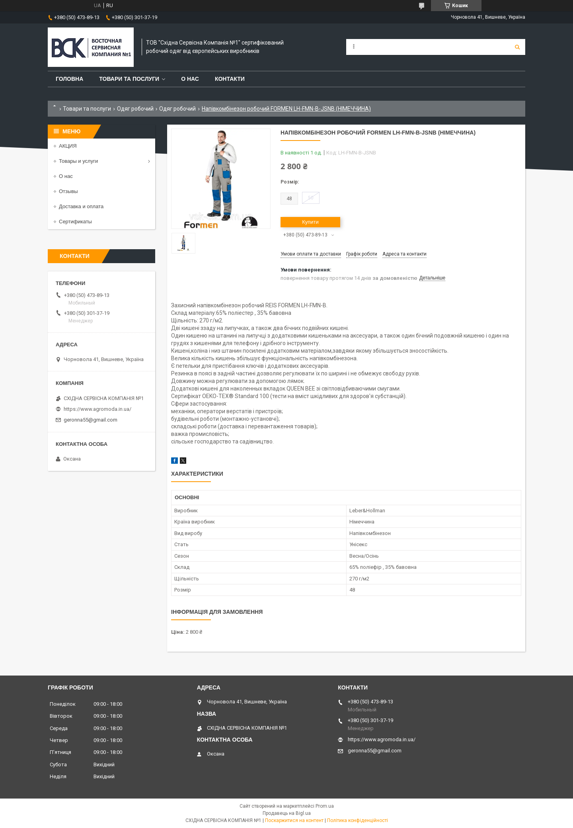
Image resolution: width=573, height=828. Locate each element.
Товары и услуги (78, 161)
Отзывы (68, 191)
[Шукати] (517, 47)
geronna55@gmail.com (90, 420)
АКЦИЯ (68, 146)
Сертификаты (75, 222)
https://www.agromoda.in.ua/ (97, 409)
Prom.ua (325, 806)
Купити (310, 222)
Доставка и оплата (81, 206)
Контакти (230, 79)
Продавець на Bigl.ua (287, 813)
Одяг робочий (135, 108)
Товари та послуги (129, 79)
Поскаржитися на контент (294, 820)
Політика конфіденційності (357, 820)
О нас (190, 79)
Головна (69, 79)
